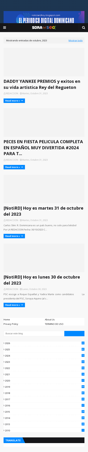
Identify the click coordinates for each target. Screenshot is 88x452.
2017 (44, 399)
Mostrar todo (76, 40)
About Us (50, 319)
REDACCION (12, 93)
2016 (44, 405)
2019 (44, 386)
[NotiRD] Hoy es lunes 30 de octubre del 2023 (42, 280)
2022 (44, 368)
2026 (44, 343)
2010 (44, 430)
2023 (44, 361)
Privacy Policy (11, 324)
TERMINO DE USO (54, 324)
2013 (44, 424)
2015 (44, 411)
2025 (44, 349)
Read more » (12, 100)
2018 (44, 393)
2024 (44, 355)
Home (7, 319)
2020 (44, 380)
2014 (44, 418)
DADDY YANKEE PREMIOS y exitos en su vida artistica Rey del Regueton (42, 84)
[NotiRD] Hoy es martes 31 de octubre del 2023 (43, 211)
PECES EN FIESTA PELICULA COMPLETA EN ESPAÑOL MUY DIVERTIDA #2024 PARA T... (43, 147)
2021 (44, 374)
